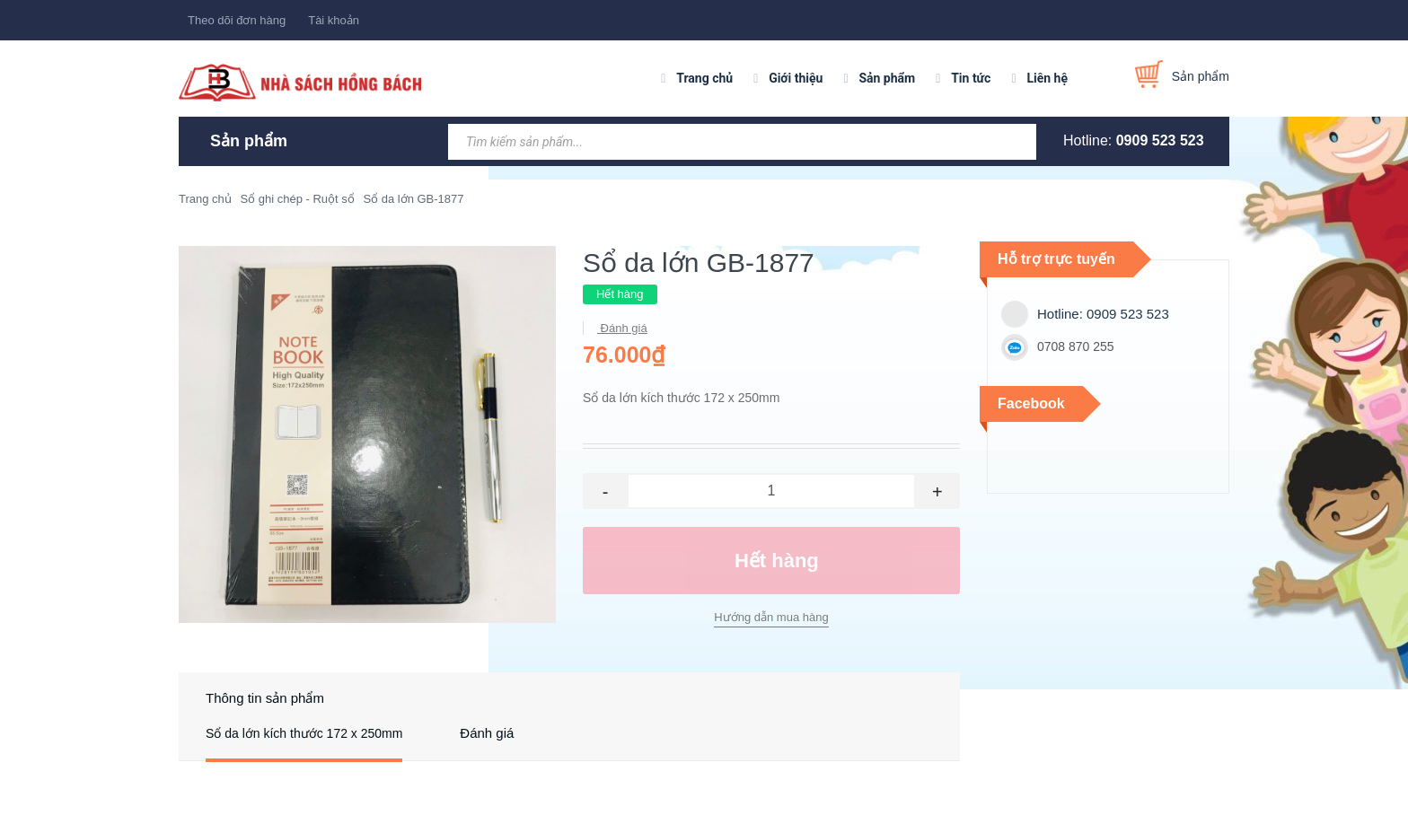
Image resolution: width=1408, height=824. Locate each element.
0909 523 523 (1160, 140)
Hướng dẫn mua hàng (771, 617)
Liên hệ (1047, 78)
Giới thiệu (796, 78)
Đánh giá (622, 328)
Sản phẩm (886, 78)
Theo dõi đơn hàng (237, 20)
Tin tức (970, 78)
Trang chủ (704, 78)
